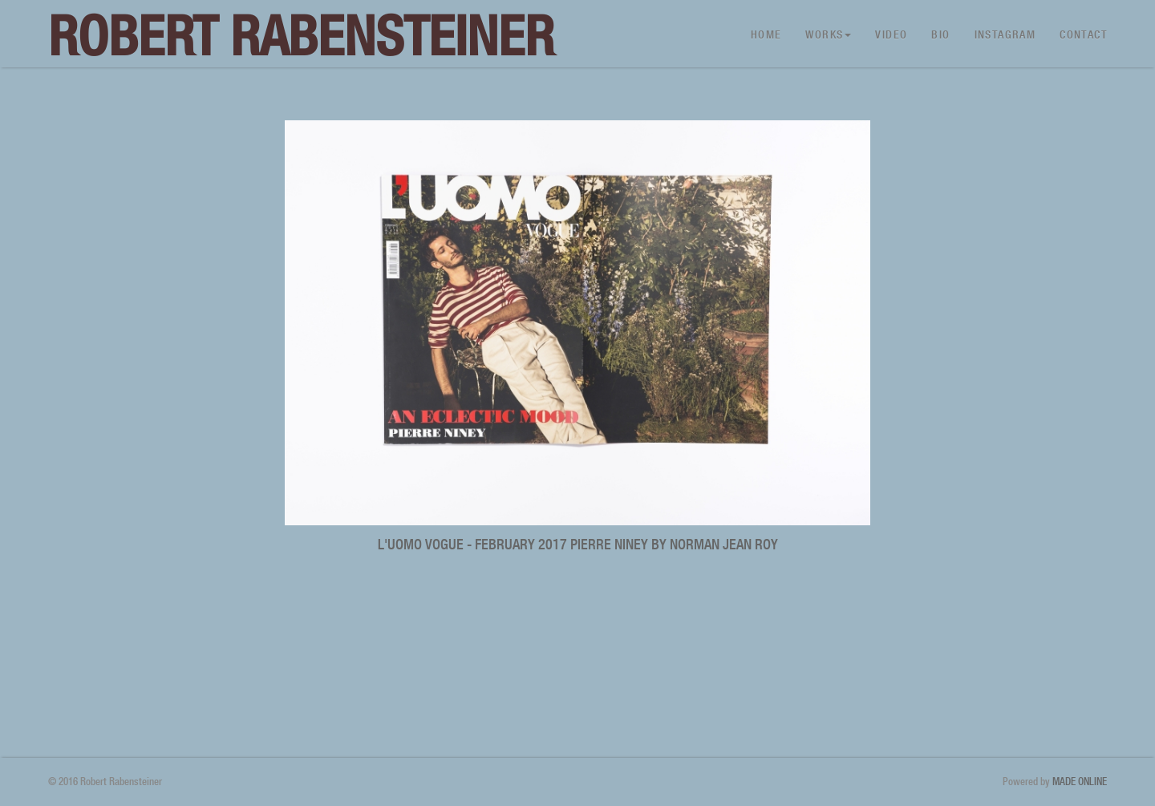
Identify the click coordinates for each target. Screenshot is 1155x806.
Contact (1083, 34)
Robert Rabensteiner (301, 35)
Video (891, 34)
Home (766, 34)
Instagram (1005, 34)
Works (828, 34)
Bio (940, 34)
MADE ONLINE (1079, 782)
